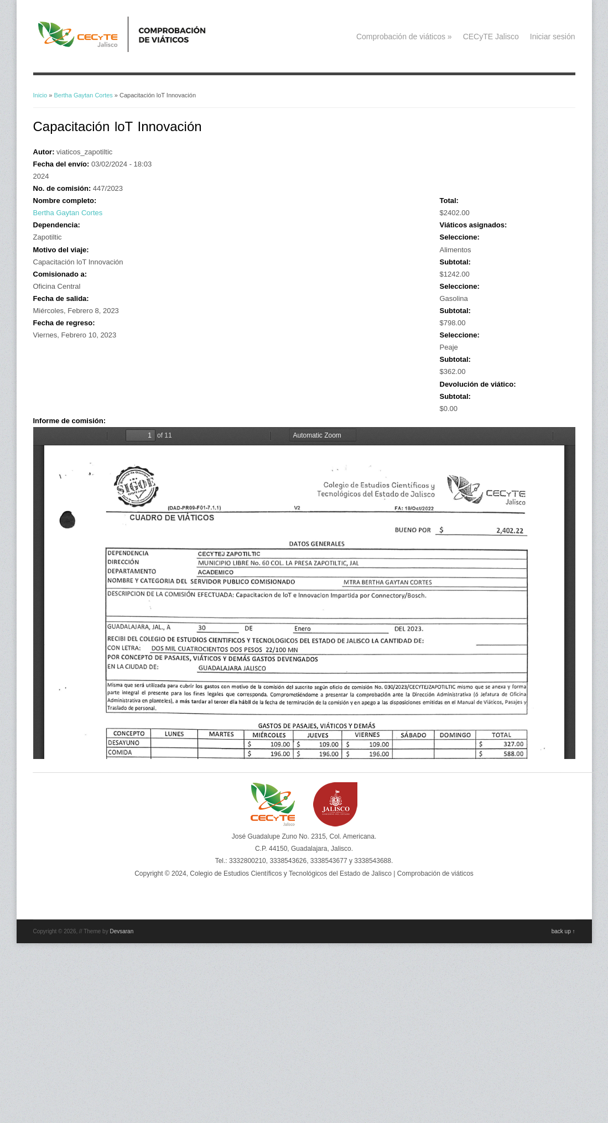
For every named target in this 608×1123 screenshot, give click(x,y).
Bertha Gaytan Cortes (83, 95)
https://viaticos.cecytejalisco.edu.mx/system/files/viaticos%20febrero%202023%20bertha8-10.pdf (304, 593)
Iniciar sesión (552, 36)
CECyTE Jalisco (491, 36)
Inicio (40, 95)
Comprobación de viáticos (404, 36)
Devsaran (121, 931)
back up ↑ (563, 931)
